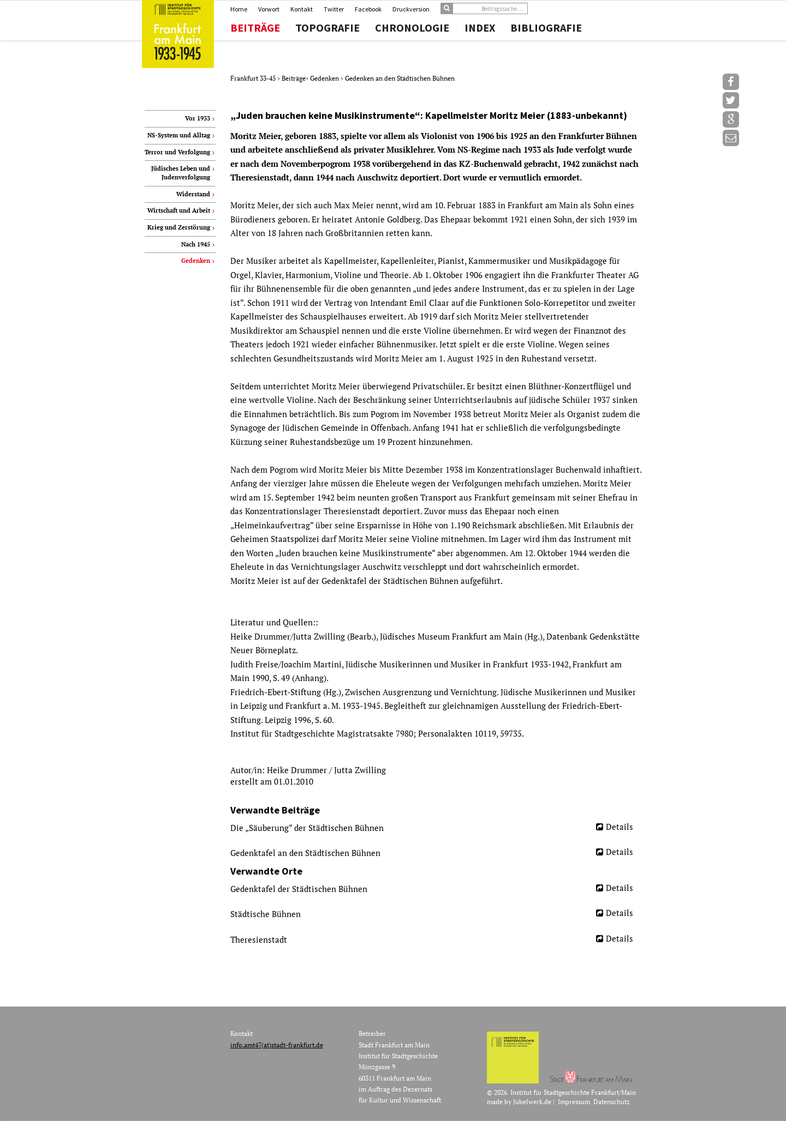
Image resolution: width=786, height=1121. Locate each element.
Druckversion (411, 9)
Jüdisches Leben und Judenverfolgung (180, 173)
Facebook (368, 9)
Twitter (334, 9)
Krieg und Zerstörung (178, 227)
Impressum (574, 1102)
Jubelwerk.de (532, 1102)
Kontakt (301, 9)
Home (238, 9)
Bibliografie (546, 27)
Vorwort (268, 9)
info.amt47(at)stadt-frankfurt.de (276, 1045)
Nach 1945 (195, 244)
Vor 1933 (197, 118)
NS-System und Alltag (178, 135)
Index (480, 27)
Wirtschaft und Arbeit (178, 210)
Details (619, 826)
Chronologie (412, 27)
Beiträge (255, 27)
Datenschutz (611, 1102)
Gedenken (325, 78)
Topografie (327, 27)
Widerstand (193, 194)
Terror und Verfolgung (177, 152)
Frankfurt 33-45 (253, 78)
